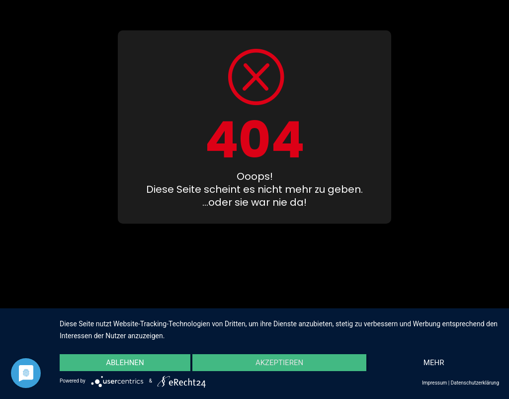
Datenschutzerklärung (475, 383)
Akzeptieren (279, 362)
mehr (434, 362)
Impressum (434, 383)
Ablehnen (125, 362)
